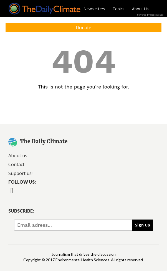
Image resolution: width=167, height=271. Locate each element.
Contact (16, 164)
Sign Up (142, 225)
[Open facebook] (11, 194)
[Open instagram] (40, 194)
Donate (83, 27)
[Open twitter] (25, 194)
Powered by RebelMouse (150, 15)
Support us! (20, 173)
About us (17, 155)
